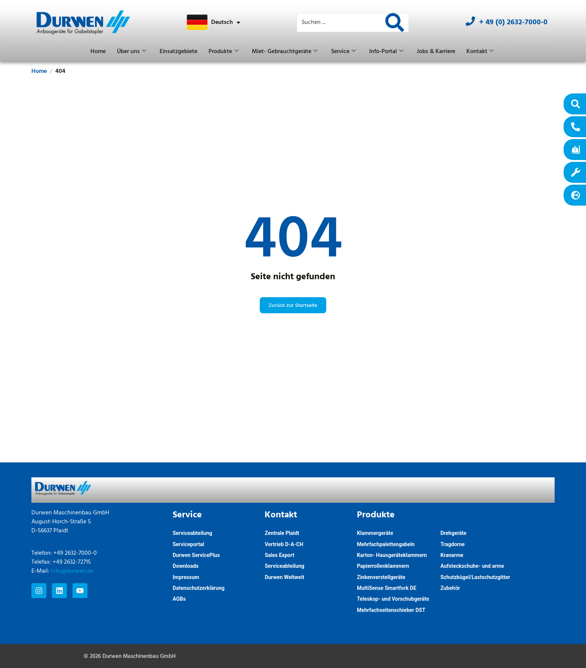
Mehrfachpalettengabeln (386, 544)
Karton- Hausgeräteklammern (392, 555)
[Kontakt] (575, 126)
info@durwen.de (72, 571)
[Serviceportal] (575, 172)
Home (98, 51)
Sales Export (279, 555)
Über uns (131, 51)
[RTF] (575, 149)
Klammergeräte (375, 533)
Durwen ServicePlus (196, 555)
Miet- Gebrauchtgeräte (285, 51)
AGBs (179, 599)
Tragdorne (452, 544)
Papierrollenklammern (383, 566)
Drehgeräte (453, 533)
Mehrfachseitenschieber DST (391, 610)
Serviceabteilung (192, 533)
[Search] (394, 22)
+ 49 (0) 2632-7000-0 (513, 22)
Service (343, 51)
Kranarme (451, 555)
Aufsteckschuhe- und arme (472, 566)
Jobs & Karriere (436, 51)
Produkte (223, 51)
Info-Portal (386, 51)
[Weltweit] (575, 195)
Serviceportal (188, 544)
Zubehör (450, 588)
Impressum (186, 577)
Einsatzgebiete (178, 51)
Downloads (185, 566)
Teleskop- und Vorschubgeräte (393, 599)
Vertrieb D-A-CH (284, 544)
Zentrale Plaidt (282, 533)
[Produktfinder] (575, 103)
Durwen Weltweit (284, 577)
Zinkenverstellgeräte (381, 577)
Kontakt (480, 51)
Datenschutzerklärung (199, 588)
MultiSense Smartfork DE (386, 588)
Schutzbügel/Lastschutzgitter (475, 577)
